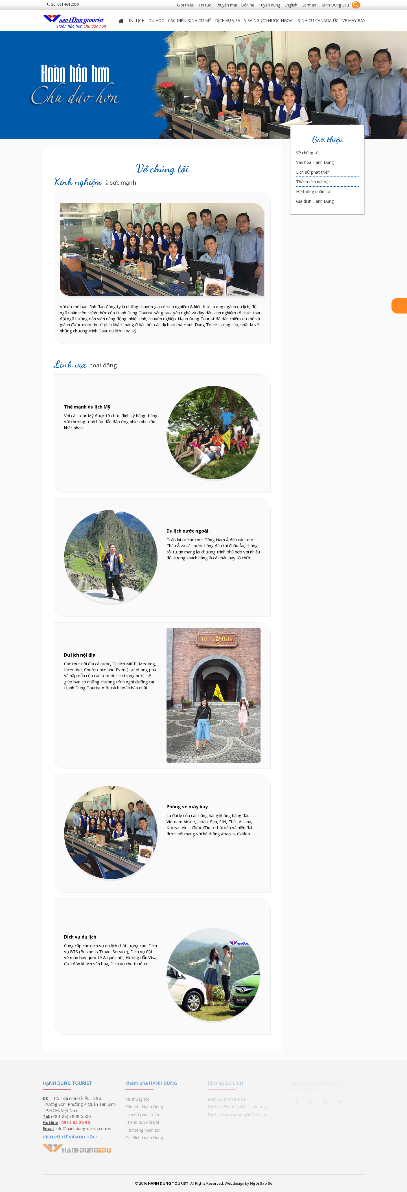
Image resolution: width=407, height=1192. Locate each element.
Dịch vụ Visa (227, 20)
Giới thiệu (185, 5)
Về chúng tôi (308, 152)
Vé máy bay (353, 20)
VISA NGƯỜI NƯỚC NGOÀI (269, 20)
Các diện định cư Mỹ (189, 20)
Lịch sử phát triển (313, 172)
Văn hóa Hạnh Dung (315, 162)
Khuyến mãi (226, 5)
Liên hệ (247, 5)
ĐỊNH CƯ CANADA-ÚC (317, 20)
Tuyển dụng (269, 5)
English (291, 5)
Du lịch (137, 20)
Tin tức (204, 5)
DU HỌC (156, 20)
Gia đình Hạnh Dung (315, 201)
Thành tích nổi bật (313, 181)
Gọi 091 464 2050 (63, 4)
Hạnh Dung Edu (334, 5)
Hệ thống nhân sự (313, 191)
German (308, 5)
